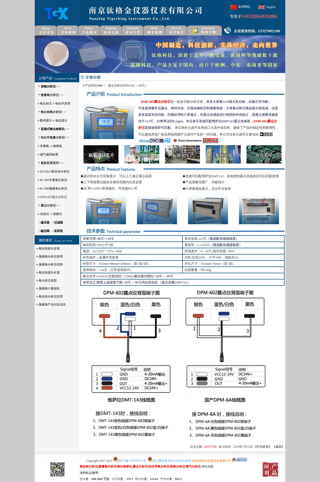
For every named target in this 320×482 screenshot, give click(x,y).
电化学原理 (62, 103)
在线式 (44, 214)
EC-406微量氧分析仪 (53, 188)
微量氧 (57, 146)
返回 (279, 446)
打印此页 (263, 446)
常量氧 (44, 146)
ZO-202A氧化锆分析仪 (55, 171)
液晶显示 (61, 120)
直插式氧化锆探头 (53, 129)
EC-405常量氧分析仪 (53, 180)
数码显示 (46, 120)
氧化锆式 (46, 103)
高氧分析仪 (48, 86)
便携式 (57, 214)
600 (100, 85)
